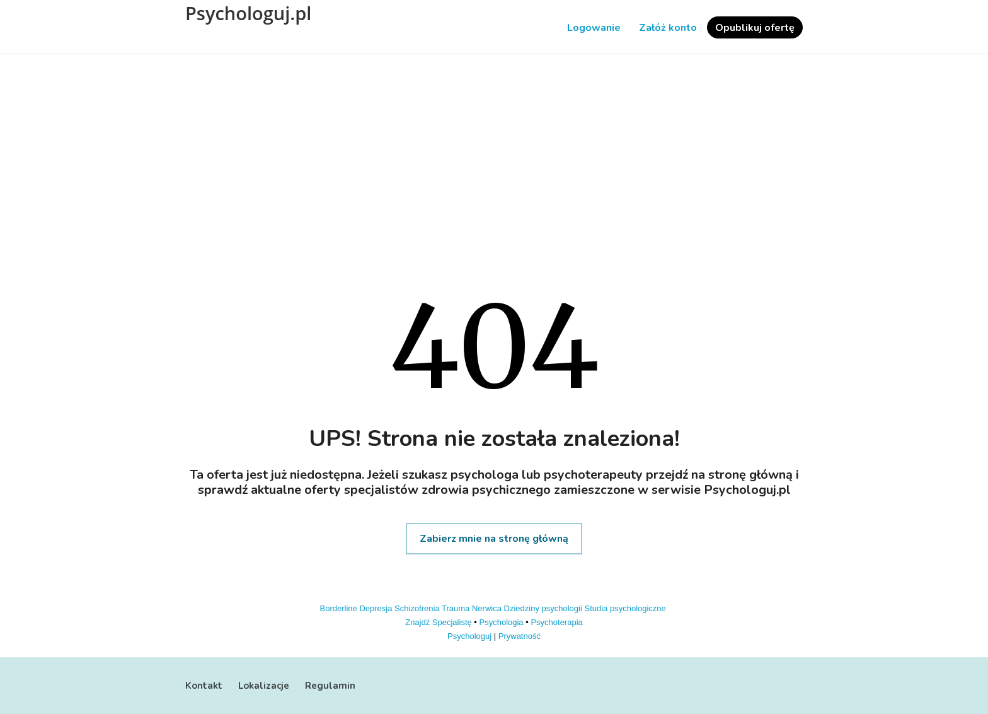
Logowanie (594, 28)
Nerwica (487, 608)
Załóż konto (668, 28)
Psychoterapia (556, 622)
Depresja (375, 608)
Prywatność (519, 636)
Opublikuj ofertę (755, 28)
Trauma (455, 608)
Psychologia (502, 622)
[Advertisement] (494, 161)
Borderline (338, 608)
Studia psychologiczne (624, 608)
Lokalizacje (263, 685)
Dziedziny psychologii (543, 608)
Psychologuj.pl (248, 13)
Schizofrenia (417, 608)
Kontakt (203, 685)
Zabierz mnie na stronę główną (494, 539)
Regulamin (330, 685)
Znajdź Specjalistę (438, 622)
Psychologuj (469, 636)
